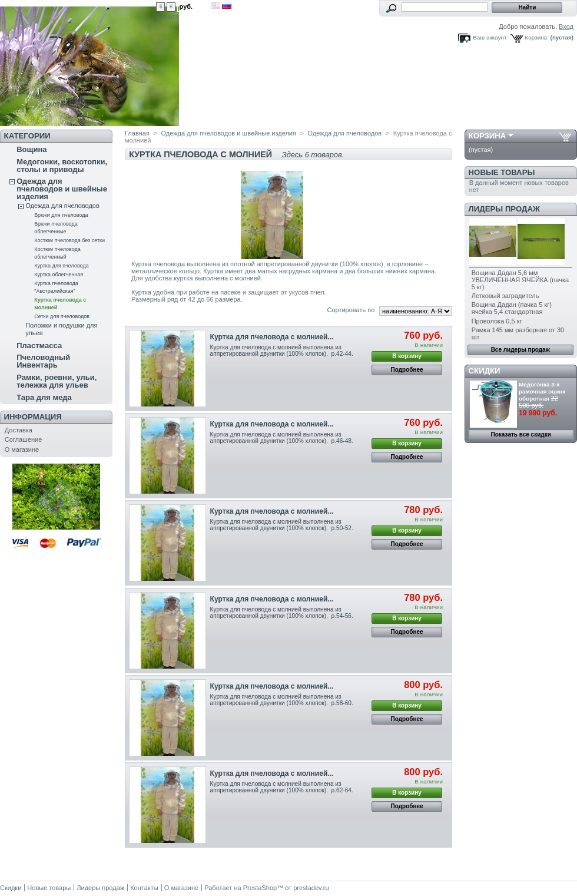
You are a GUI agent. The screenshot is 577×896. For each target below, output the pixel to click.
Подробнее (407, 369)
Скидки (484, 370)
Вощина (31, 149)
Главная (137, 133)
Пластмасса (39, 345)
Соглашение (23, 439)
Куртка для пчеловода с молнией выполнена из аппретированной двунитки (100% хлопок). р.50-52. (281, 524)
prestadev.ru (311, 887)
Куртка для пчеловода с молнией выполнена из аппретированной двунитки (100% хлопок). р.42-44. (281, 350)
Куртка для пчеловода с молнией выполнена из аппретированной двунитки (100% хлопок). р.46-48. (281, 437)
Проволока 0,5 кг (497, 321)
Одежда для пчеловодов (62, 205)
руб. (186, 6)
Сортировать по (350, 309)
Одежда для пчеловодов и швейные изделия (61, 189)
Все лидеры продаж (520, 349)
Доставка (18, 430)
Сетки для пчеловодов (61, 316)
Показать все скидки (521, 434)
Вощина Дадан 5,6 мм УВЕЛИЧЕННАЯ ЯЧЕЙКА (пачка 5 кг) (520, 279)
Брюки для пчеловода (61, 215)
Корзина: (537, 37)
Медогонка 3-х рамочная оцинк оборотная (542, 391)
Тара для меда (44, 397)
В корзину (407, 356)
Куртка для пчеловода (61, 266)
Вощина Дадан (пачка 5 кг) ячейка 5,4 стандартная (512, 308)
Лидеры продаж (504, 208)
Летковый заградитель (505, 295)
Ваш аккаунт (489, 37)
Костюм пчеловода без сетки (69, 240)
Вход (566, 26)
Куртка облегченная (58, 274)
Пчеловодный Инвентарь (43, 361)
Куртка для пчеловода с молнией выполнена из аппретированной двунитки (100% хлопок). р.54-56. (281, 612)
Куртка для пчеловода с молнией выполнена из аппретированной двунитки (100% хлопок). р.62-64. (281, 787)
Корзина (487, 135)
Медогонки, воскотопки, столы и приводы (61, 165)
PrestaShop (260, 887)
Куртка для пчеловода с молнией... (272, 337)
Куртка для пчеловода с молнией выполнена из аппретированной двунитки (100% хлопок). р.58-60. (281, 699)
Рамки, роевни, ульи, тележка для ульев (56, 381)
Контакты (144, 887)
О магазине (22, 449)
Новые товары (502, 172)
